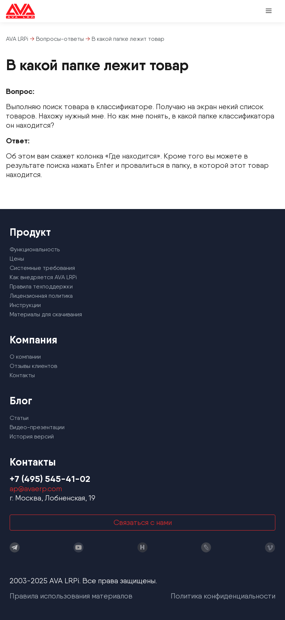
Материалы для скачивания (46, 314)
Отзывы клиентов (33, 365)
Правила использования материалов (71, 595)
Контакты (22, 375)
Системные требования (42, 267)
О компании (25, 356)
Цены (17, 258)
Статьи (19, 417)
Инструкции (25, 305)
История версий (32, 436)
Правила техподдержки (41, 286)
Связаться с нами (143, 522)
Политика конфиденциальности (223, 595)
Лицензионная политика (41, 295)
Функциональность (35, 249)
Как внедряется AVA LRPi (43, 277)
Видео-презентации (37, 427)
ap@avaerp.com (36, 488)
